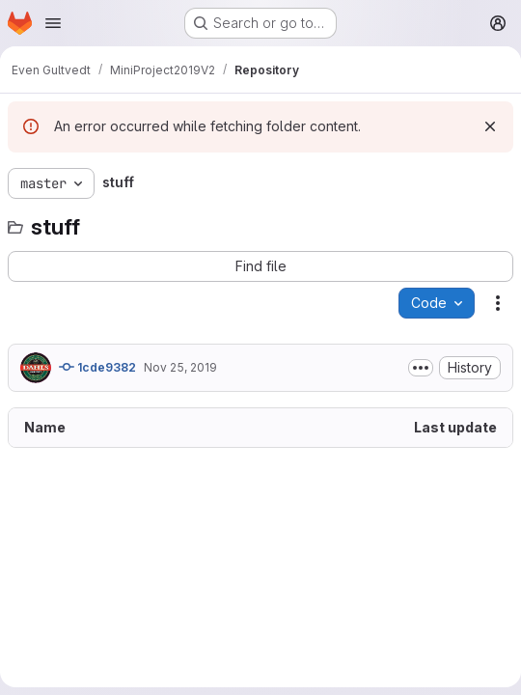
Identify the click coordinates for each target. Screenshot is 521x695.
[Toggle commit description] (420, 367)
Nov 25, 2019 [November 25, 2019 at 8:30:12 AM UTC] (180, 367)
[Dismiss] (490, 126)
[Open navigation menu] (53, 23)
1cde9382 (97, 367)
